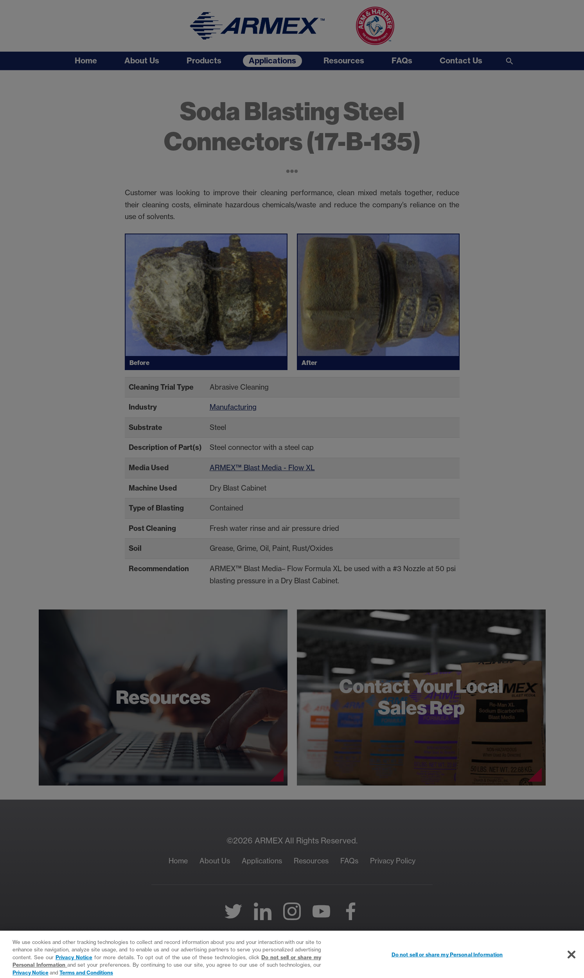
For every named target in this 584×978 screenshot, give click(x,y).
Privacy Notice (74, 961)
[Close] (571, 958)
